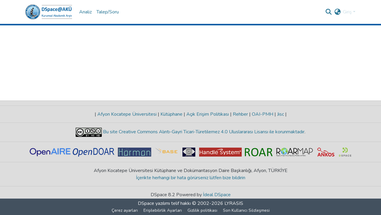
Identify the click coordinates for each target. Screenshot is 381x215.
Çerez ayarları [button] (125, 210)
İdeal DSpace (217, 194)
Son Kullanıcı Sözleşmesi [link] (246, 210)
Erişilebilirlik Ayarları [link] (162, 210)
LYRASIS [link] (233, 203)
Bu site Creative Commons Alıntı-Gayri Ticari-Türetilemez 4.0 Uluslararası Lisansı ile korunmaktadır (203, 132)
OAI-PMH (262, 114)
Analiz (85, 12)
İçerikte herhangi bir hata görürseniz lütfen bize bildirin (190, 177)
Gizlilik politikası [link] (202, 210)
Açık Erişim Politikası (207, 114)
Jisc (280, 114)
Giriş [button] (348, 12)
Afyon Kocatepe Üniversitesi (127, 114)
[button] (48, 11)
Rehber (240, 114)
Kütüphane (171, 114)
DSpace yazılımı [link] (154, 203)
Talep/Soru (107, 12)
